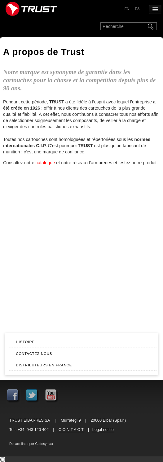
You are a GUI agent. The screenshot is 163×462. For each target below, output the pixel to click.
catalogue (45, 162)
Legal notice (103, 429)
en (127, 9)
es (137, 9)
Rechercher (151, 26)
